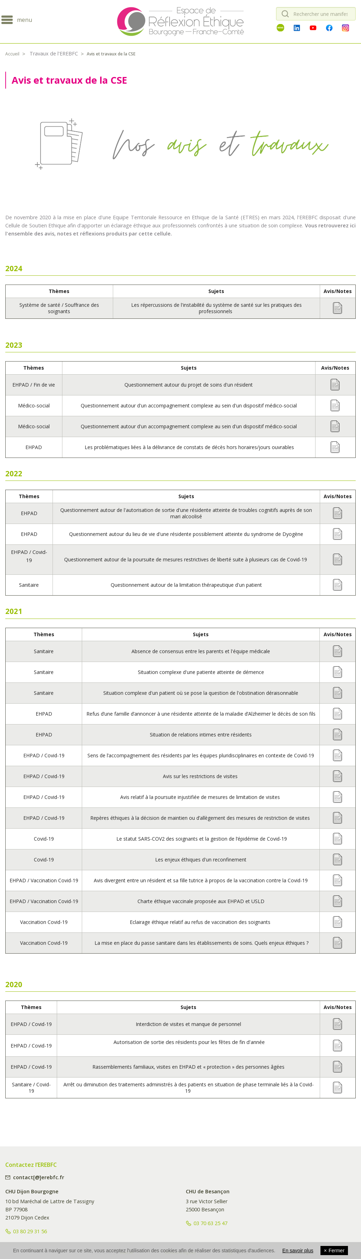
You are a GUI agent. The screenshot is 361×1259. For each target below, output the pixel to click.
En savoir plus (297, 1250)
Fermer (334, 1250)
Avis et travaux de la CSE (111, 54)
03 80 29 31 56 (30, 1231)
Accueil (12, 54)
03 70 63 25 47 (210, 1223)
